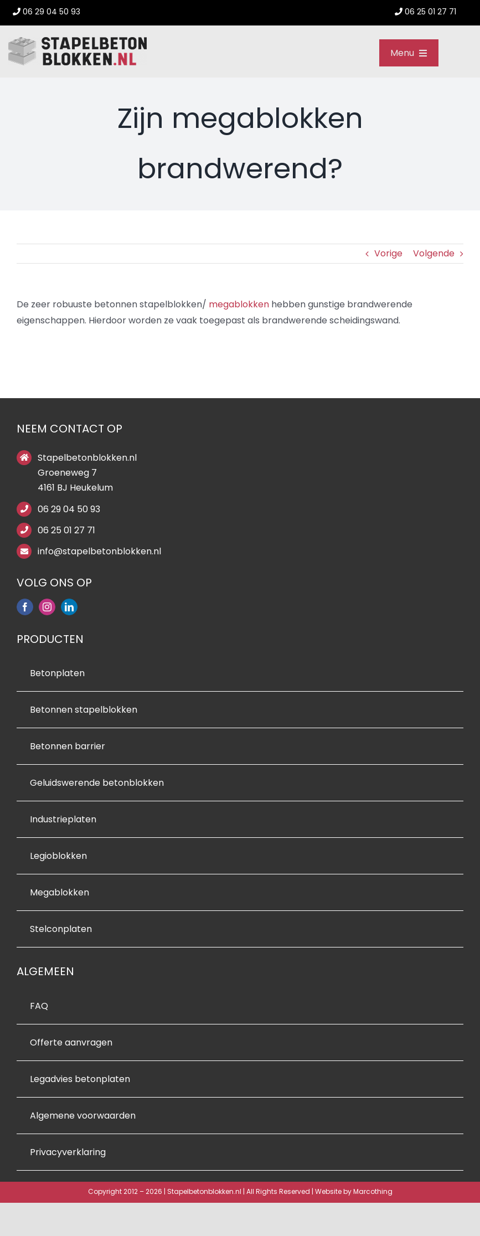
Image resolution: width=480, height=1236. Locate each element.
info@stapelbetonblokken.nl (99, 551)
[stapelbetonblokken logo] (77, 41)
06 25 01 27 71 (66, 530)
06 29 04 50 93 (69, 509)
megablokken (239, 304)
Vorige (388, 253)
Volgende (434, 253)
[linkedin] (69, 607)
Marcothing (373, 1191)
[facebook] (25, 607)
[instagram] (47, 607)
